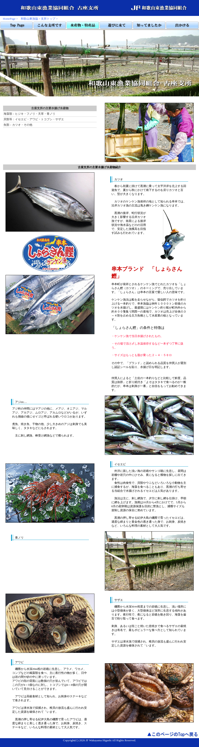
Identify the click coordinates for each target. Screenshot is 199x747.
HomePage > (10, 18)
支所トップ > (49, 18)
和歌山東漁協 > (30, 18)
